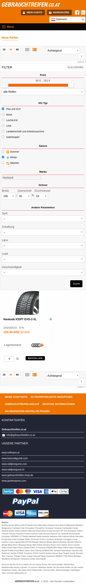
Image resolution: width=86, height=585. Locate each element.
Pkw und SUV (13, 109)
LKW (8, 125)
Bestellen (35, 358)
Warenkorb (61, 12)
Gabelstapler (13, 137)
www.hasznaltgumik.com (15, 458)
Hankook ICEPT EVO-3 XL (20, 319)
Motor (9, 114)
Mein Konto (34, 12)
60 (17, 49)
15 (4, 49)
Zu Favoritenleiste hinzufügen (51, 397)
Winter (9, 157)
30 (10, 49)
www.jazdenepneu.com (14, 480)
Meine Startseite (16, 397)
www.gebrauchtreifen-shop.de (17, 475)
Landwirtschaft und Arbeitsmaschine (25, 131)
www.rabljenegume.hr (13, 469)
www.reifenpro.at (10, 452)
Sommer (10, 152)
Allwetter (10, 163)
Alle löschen (75, 67)
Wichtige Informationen (58, 404)
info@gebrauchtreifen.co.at (20, 435)
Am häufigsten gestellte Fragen (27, 411)
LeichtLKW (12, 120)
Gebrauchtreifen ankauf (22, 404)
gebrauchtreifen (30, 4)
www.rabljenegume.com (14, 464)
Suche (76, 283)
